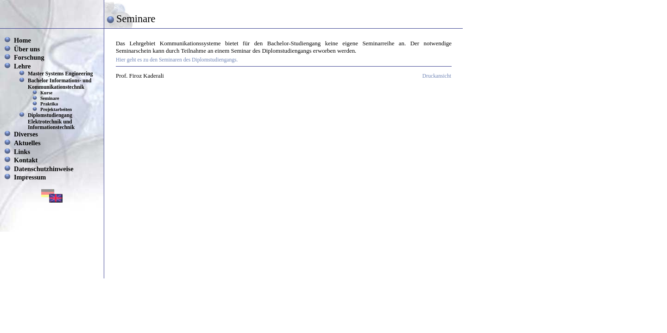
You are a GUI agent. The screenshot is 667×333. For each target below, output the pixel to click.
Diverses (26, 134)
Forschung (29, 57)
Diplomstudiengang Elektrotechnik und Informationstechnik (51, 121)
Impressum (30, 177)
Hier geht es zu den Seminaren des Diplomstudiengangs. (177, 60)
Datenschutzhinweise (44, 169)
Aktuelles (27, 143)
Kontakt (26, 160)
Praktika (49, 103)
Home (22, 40)
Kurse (46, 92)
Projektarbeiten (56, 109)
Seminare (49, 98)
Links (22, 151)
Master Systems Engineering (60, 73)
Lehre (22, 66)
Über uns (27, 49)
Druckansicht (436, 76)
